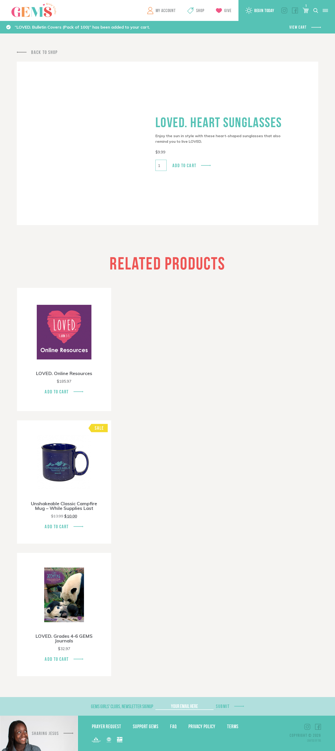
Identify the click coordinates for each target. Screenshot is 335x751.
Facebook (295, 10)
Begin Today (264, 10)
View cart (297, 27)
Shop (200, 10)
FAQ (173, 726)
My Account (166, 10)
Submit (223, 706)
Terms (233, 726)
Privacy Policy (201, 726)
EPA (119, 739)
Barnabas (96, 739)
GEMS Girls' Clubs (33, 10)
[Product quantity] (161, 165)
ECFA (109, 740)
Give (227, 10)
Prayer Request (106, 726)
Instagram (284, 10)
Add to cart (184, 165)
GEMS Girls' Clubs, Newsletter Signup (122, 706)
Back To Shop (44, 52)
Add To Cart (57, 391)
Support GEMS (145, 726)
